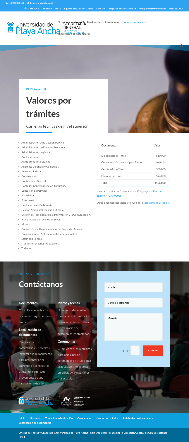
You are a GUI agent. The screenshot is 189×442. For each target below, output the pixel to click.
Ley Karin (100, 9)
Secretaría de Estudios (156, 202)
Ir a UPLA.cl (31, 8)
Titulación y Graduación (87, 22)
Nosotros (63, 22)
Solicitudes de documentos (138, 418)
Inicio (22, 418)
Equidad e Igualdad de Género (78, 9)
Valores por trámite (134, 22)
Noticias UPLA (176, 9)
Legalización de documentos (74, 34)
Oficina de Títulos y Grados (34, 432)
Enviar (149, 345)
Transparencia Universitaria (152, 9)
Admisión (47, 9)
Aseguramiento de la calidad (122, 9)
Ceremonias (112, 22)
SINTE (58, 9)
